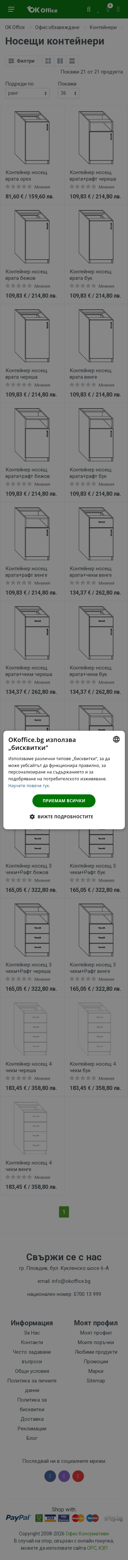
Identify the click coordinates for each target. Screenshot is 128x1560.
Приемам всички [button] (64, 801)
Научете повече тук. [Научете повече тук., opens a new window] (29, 786)
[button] (64, 816)
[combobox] (116, 739)
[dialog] (64, 780)
